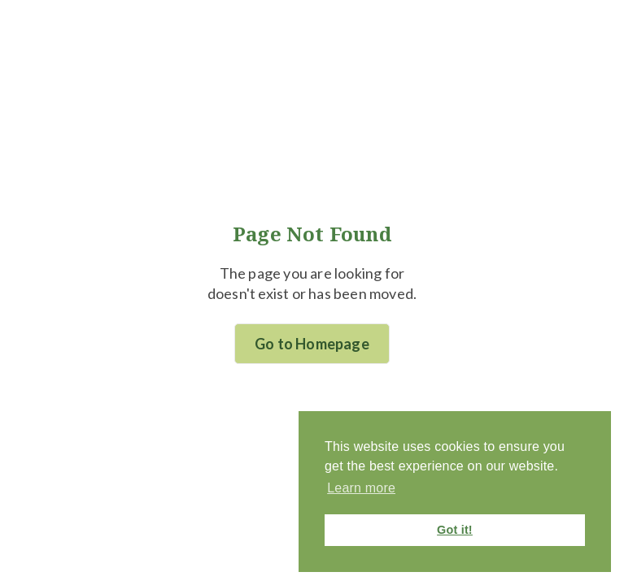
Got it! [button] (455, 529)
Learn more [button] (361, 488)
